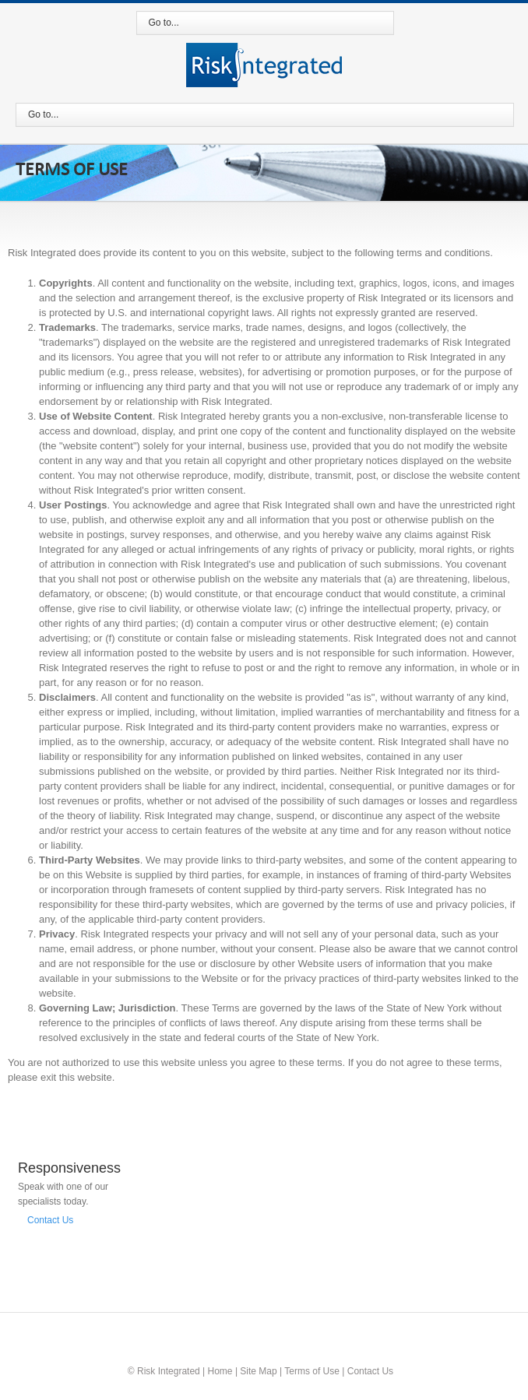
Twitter (264, 1327)
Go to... (164, 22)
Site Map (258, 1371)
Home (220, 1371)
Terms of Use (312, 1371)
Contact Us (50, 1220)
